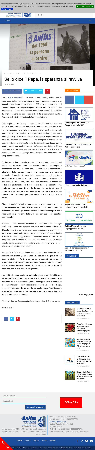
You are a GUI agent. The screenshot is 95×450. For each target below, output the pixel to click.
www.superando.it (15, 98)
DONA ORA (71, 402)
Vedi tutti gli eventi (86, 295)
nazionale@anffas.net (57, 422)
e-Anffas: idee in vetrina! (75, 166)
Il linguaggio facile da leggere (77, 185)
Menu (41, 15)
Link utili (36, 440)
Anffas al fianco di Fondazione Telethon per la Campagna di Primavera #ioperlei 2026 (84, 343)
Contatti (27, 440)
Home (19, 440)
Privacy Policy (7, 9)
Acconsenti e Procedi (85, 6)
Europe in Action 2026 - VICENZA (84, 265)
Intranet (53, 440)
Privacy (44, 440)
